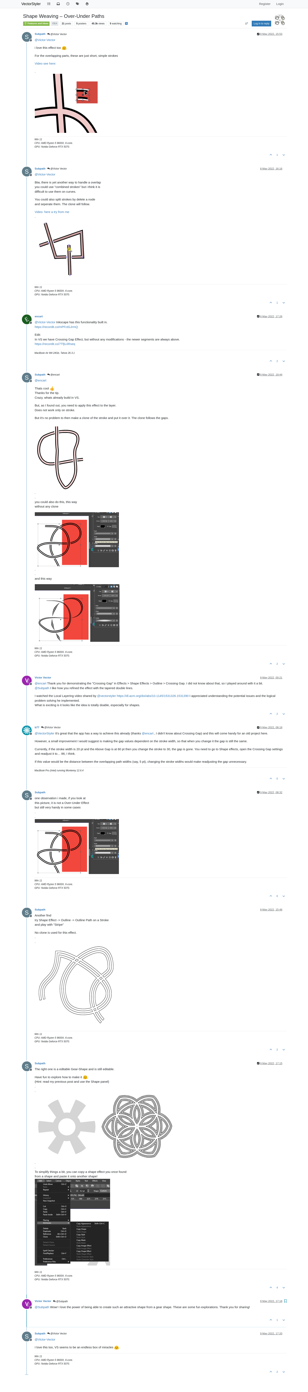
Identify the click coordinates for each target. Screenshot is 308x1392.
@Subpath (60, 1301)
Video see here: (45, 63)
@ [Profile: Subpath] (42, 688)
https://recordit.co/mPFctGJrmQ (56, 327)
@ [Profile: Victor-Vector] (45, 40)
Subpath (40, 33)
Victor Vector (43, 677)
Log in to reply (261, 23)
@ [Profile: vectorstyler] (106, 696)
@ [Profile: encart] (40, 380)
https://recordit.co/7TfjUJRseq (55, 344)
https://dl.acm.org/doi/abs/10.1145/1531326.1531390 (153, 696)
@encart (53, 374)
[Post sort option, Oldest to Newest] (246, 23)
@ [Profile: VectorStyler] (44, 733)
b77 (37, 727)
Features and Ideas (36, 23)
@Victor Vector (57, 34)
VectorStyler (31, 4)
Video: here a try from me (52, 212)
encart (39, 316)
